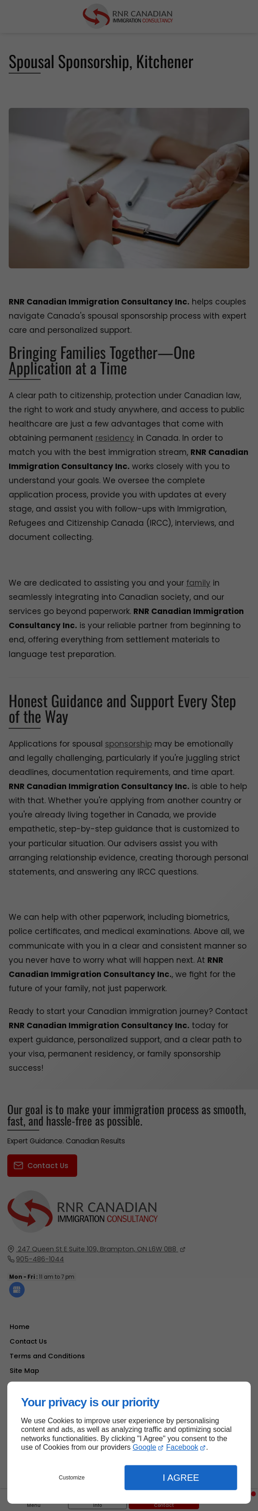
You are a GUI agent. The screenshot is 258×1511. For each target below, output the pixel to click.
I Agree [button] (181, 1478)
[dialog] (129, 1443)
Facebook (182, 1447)
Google (145, 1447)
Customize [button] (72, 1477)
